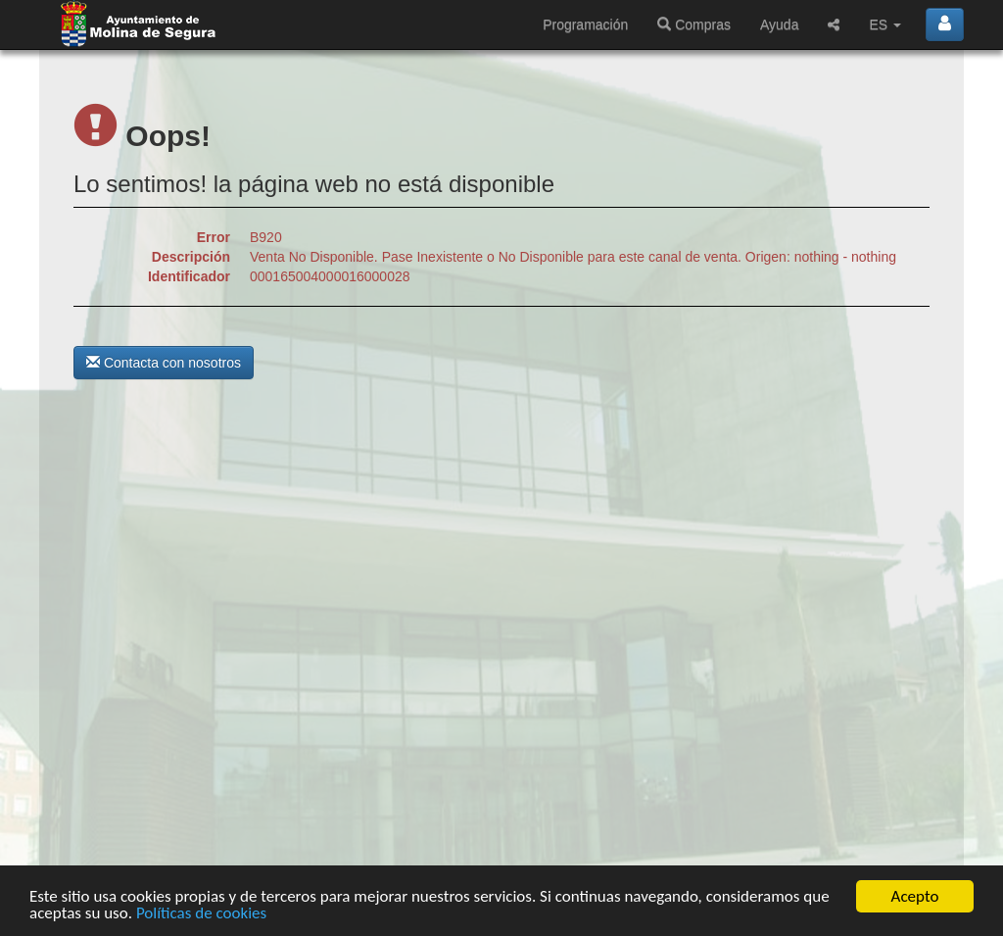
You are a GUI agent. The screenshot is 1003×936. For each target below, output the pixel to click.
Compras (694, 24)
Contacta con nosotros (163, 362)
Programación (585, 24)
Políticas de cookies (201, 914)
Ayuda (779, 24)
